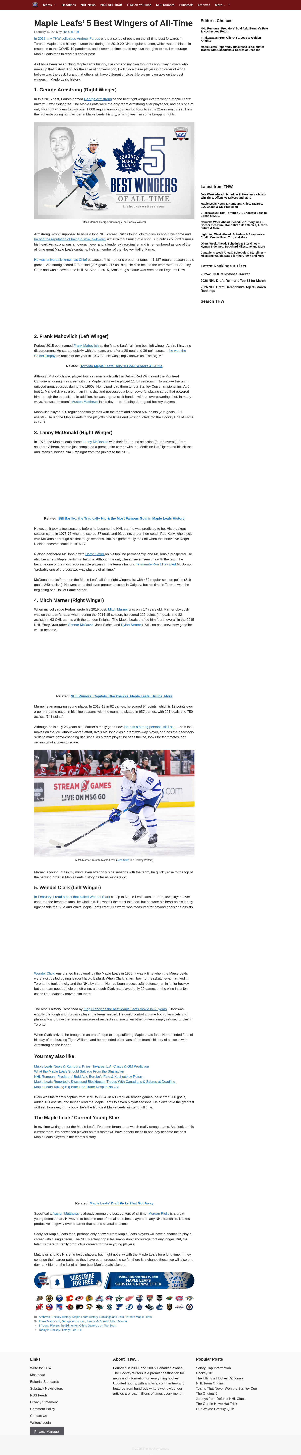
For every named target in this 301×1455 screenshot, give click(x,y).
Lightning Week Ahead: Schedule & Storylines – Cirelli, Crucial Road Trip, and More (232, 236)
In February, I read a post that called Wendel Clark (72, 897)
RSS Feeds (39, 1395)
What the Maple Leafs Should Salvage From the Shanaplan (79, 1071)
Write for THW (41, 1368)
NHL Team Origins (210, 1383)
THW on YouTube (139, 5)
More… (224, 5)
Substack (186, 5)
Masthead (37, 1375)
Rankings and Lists (111, 1316)
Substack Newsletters (46, 1388)
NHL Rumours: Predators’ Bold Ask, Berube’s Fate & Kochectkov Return (88, 1077)
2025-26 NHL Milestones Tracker (225, 274)
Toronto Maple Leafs (138, 1316)
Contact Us (38, 1416)
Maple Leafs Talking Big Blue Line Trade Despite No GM (76, 1087)
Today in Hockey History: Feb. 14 (60, 1330)
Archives (203, 5)
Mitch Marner (118, 609)
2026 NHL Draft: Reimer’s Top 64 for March (233, 280)
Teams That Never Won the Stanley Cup (226, 1388)
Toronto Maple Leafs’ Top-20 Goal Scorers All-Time (121, 366)
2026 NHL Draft (111, 5)
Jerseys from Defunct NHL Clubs (221, 1399)
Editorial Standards (44, 1382)
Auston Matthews (85, 402)
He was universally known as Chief (60, 260)
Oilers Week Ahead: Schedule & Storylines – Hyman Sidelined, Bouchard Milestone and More (233, 245)
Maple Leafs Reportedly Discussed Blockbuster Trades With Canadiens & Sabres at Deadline (104, 1082)
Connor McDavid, (80, 625)
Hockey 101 (205, 1373)
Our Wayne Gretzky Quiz (215, 1409)
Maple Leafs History (85, 1316)
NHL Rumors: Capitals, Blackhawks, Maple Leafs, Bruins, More (121, 696)
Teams (51, 5)
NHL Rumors (165, 5)
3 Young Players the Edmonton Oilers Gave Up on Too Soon (77, 1325)
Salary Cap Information (213, 1368)
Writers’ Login (40, 1423)
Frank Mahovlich (87, 346)
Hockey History (61, 1316)
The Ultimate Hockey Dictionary (220, 1378)
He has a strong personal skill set (149, 727)
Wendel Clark (44, 973)
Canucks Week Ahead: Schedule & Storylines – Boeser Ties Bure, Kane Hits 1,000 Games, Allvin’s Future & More (234, 225)
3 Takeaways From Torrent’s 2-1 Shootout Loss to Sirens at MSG (234, 214)
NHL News (88, 5)
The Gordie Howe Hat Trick (216, 1404)
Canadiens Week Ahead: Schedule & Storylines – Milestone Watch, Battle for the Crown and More (233, 254)
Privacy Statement (44, 1402)
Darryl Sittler (95, 554)
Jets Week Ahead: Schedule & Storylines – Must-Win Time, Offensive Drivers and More (233, 196)
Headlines (69, 5)
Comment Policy (42, 1409)
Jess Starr (123, 859)
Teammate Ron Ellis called (156, 564)
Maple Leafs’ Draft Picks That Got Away (121, 1203)
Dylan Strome (131, 625)
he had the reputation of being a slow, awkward (70, 239)
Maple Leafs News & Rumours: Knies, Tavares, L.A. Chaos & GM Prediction (91, 1066)
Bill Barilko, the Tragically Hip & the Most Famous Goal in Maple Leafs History (121, 518)
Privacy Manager (47, 1432)
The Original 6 (207, 1393)
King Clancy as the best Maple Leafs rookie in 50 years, (125, 1009)
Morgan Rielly (159, 1213)
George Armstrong (98, 99)
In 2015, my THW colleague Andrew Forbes (67, 38)
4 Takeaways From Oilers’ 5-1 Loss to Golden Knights (231, 39)
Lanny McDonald (95, 442)
